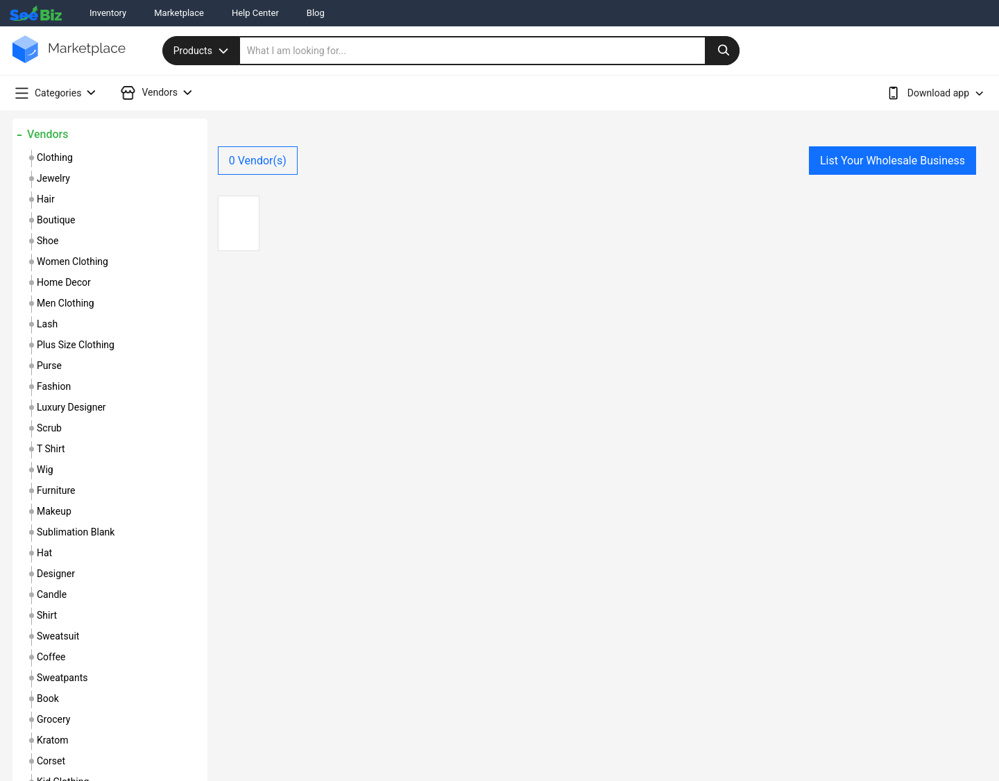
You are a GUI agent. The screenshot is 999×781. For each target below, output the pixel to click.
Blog (316, 13)
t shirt (51, 448)
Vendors (47, 134)
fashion (54, 386)
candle (52, 594)
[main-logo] (69, 59)
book (48, 698)
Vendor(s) (258, 160)
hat (44, 552)
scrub (49, 428)
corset (51, 760)
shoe (47, 240)
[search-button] (722, 50)
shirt (47, 615)
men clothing (65, 303)
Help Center (255, 13)
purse (49, 365)
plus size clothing (75, 344)
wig (45, 469)
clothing (55, 157)
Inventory (107, 13)
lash (47, 323)
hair (46, 199)
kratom (53, 740)
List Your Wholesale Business (892, 160)
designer (56, 573)
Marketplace (179, 13)
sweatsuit (58, 636)
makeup (54, 511)
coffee (51, 656)
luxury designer (71, 407)
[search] (490, 50)
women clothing (72, 261)
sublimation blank (75, 532)
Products (202, 51)
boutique (56, 219)
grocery (53, 719)
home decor (64, 282)
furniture (56, 490)
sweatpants (62, 677)
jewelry (53, 178)
